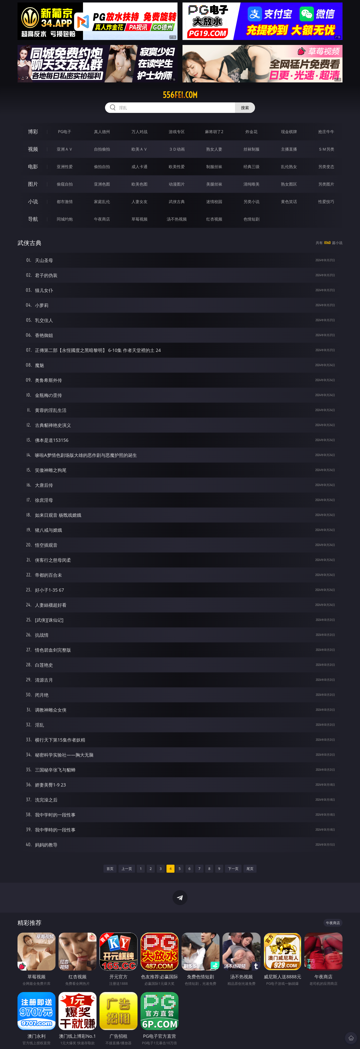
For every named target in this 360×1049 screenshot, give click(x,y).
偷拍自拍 (102, 166)
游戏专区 (177, 131)
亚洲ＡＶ (65, 149)
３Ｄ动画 (177, 149)
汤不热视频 (177, 219)
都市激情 (65, 201)
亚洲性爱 (65, 166)
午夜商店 (102, 219)
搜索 (245, 107)
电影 (33, 166)
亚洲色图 (102, 184)
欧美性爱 (177, 166)
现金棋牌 (289, 131)
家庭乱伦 (102, 201)
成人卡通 (140, 166)
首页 (110, 868)
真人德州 (102, 131)
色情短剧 (252, 219)
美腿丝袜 (214, 184)
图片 (33, 184)
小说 (33, 201)
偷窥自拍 (65, 184)
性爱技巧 (326, 201)
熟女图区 (289, 184)
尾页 (250, 868)
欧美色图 (140, 184)
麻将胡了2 (214, 131)
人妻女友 (140, 201)
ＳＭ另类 (326, 149)
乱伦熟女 (289, 166)
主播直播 (289, 149)
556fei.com (180, 95)
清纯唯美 (252, 184)
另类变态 (326, 166)
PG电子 (64, 131)
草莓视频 (140, 219)
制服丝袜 (214, 166)
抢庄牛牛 (326, 131)
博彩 (33, 131)
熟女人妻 (214, 149)
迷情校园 (214, 201)
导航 (33, 219)
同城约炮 (65, 219)
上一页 (127, 868)
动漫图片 (177, 184)
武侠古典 (177, 201)
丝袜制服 (252, 149)
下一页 (233, 868)
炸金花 (252, 131)
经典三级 (252, 166)
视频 (33, 149)
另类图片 (326, 184)
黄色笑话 (289, 201)
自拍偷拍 (102, 149)
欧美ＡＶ (140, 149)
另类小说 (252, 201)
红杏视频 (214, 219)
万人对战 (140, 131)
